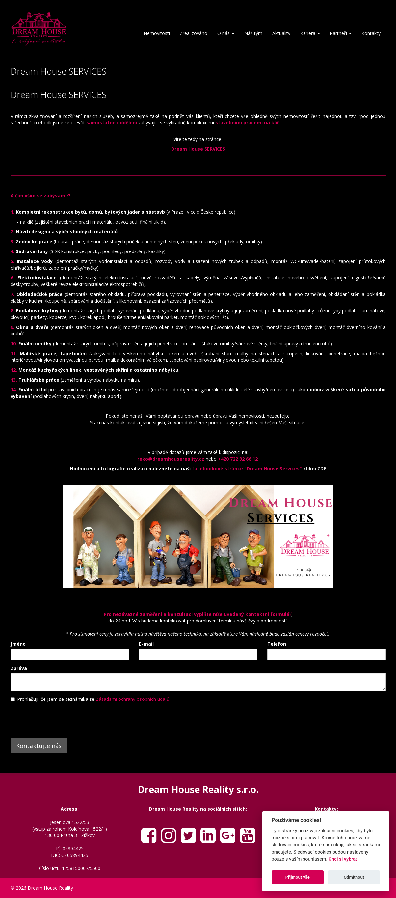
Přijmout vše (297, 877)
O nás (225, 33)
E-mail (146, 644)
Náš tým (253, 33)
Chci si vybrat (343, 859)
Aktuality (281, 33)
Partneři (341, 33)
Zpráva (19, 668)
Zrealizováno (193, 33)
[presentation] (61, 718)
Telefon (276, 644)
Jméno (18, 644)
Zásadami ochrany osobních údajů (133, 699)
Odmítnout (354, 877)
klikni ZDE (314, 468)
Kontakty (371, 33)
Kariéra (310, 33)
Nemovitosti (157, 33)
